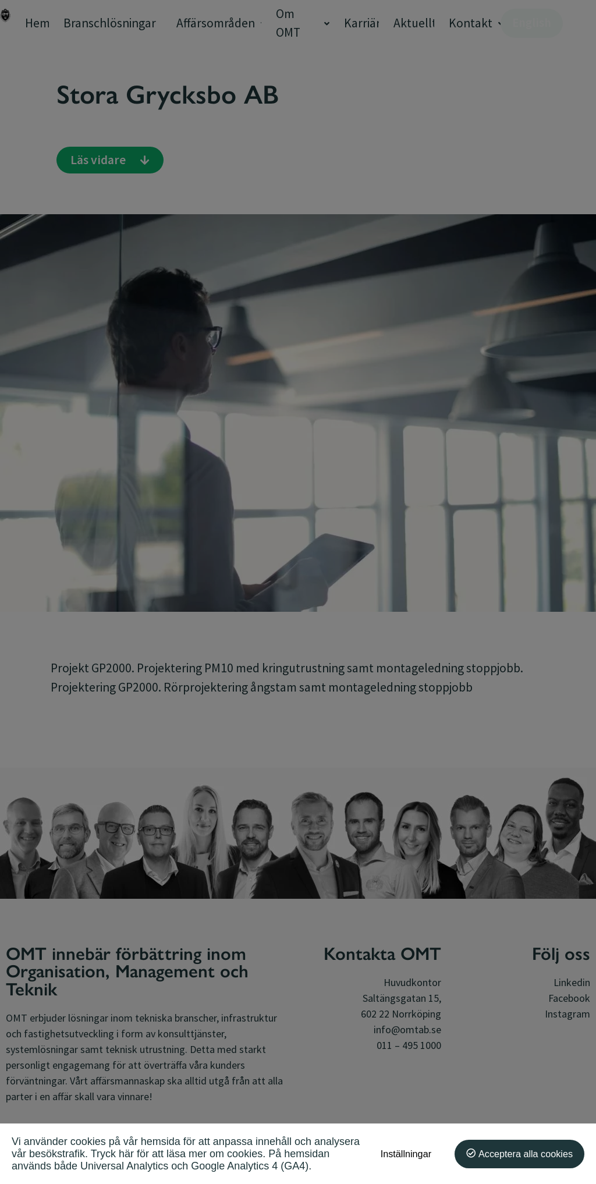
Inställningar (406, 1153)
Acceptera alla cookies (525, 1153)
